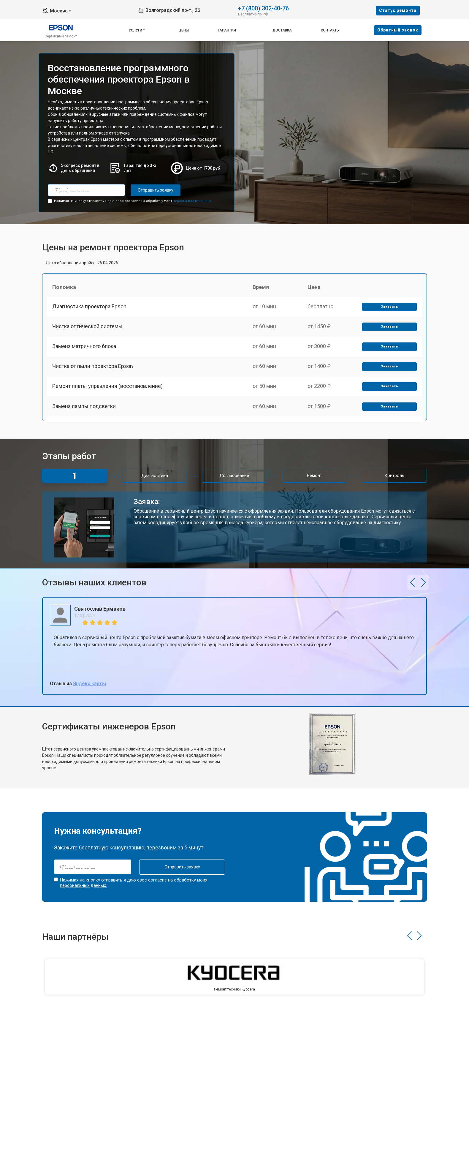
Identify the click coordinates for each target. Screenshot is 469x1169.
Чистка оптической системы (88, 328)
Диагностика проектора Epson (90, 307)
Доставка (282, 30)
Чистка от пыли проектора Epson (93, 369)
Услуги (135, 30)
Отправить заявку (154, 190)
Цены (184, 30)
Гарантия (227, 30)
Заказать (389, 307)
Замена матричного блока (84, 348)
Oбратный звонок (397, 30)
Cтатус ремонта (397, 10)
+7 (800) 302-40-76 (263, 8)
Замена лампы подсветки (84, 410)
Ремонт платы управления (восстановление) (108, 390)
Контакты (330, 30)
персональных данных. (192, 201)
